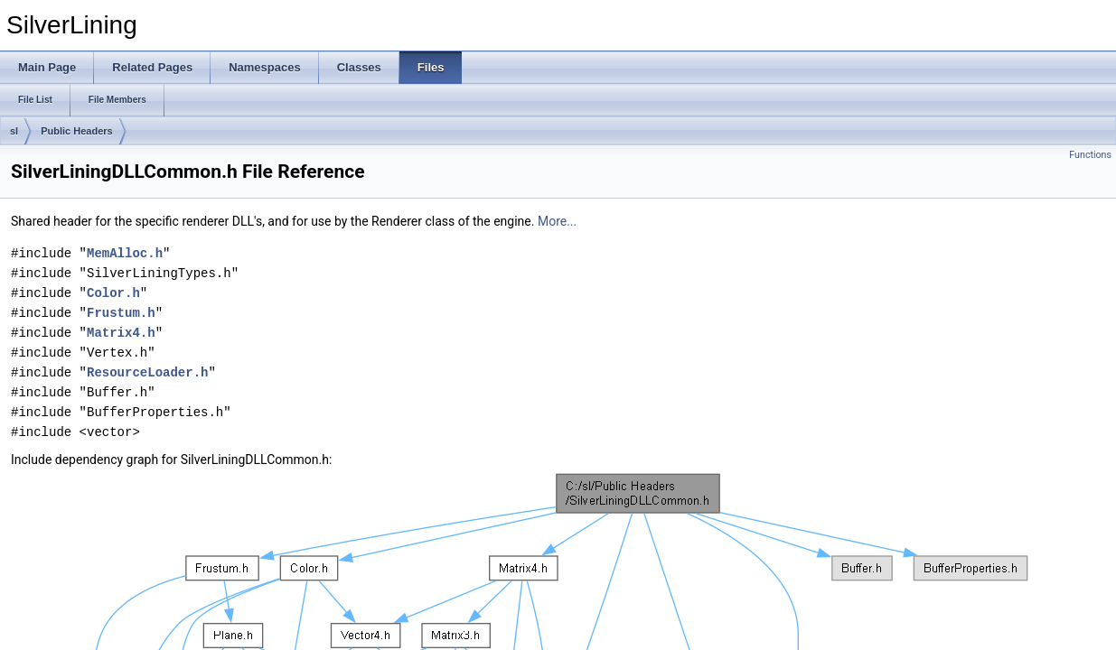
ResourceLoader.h (147, 372)
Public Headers (76, 130)
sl (14, 130)
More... (557, 221)
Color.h (113, 293)
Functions (1090, 155)
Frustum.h (121, 312)
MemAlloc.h (125, 253)
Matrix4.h (121, 332)
